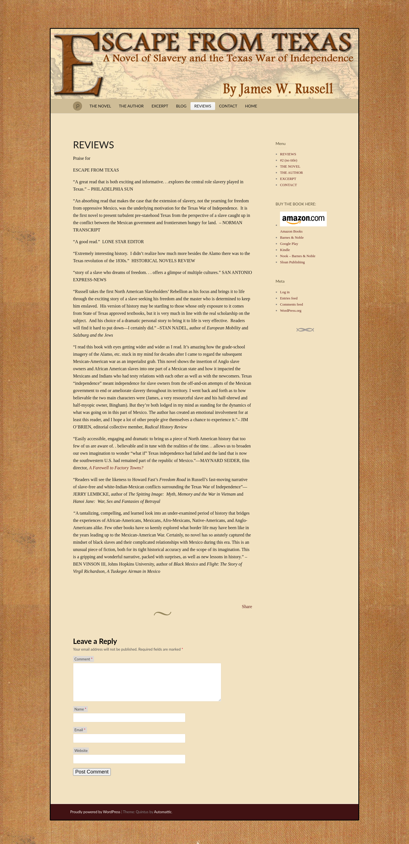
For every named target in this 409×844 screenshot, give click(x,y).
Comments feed (291, 304)
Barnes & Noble (292, 237)
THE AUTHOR (131, 106)
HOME (251, 106)
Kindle (285, 250)
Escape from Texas (204, 64)
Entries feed (288, 298)
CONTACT (228, 106)
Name (80, 716)
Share (247, 606)
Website (81, 757)
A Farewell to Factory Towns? (116, 467)
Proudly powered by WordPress (95, 818)
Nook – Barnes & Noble (297, 256)
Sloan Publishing (292, 262)
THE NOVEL (100, 106)
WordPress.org (290, 310)
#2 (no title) (288, 160)
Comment (83, 659)
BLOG (181, 106)
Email (80, 736)
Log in (285, 292)
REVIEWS (202, 106)
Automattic (162, 818)
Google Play (289, 244)
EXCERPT (160, 106)
